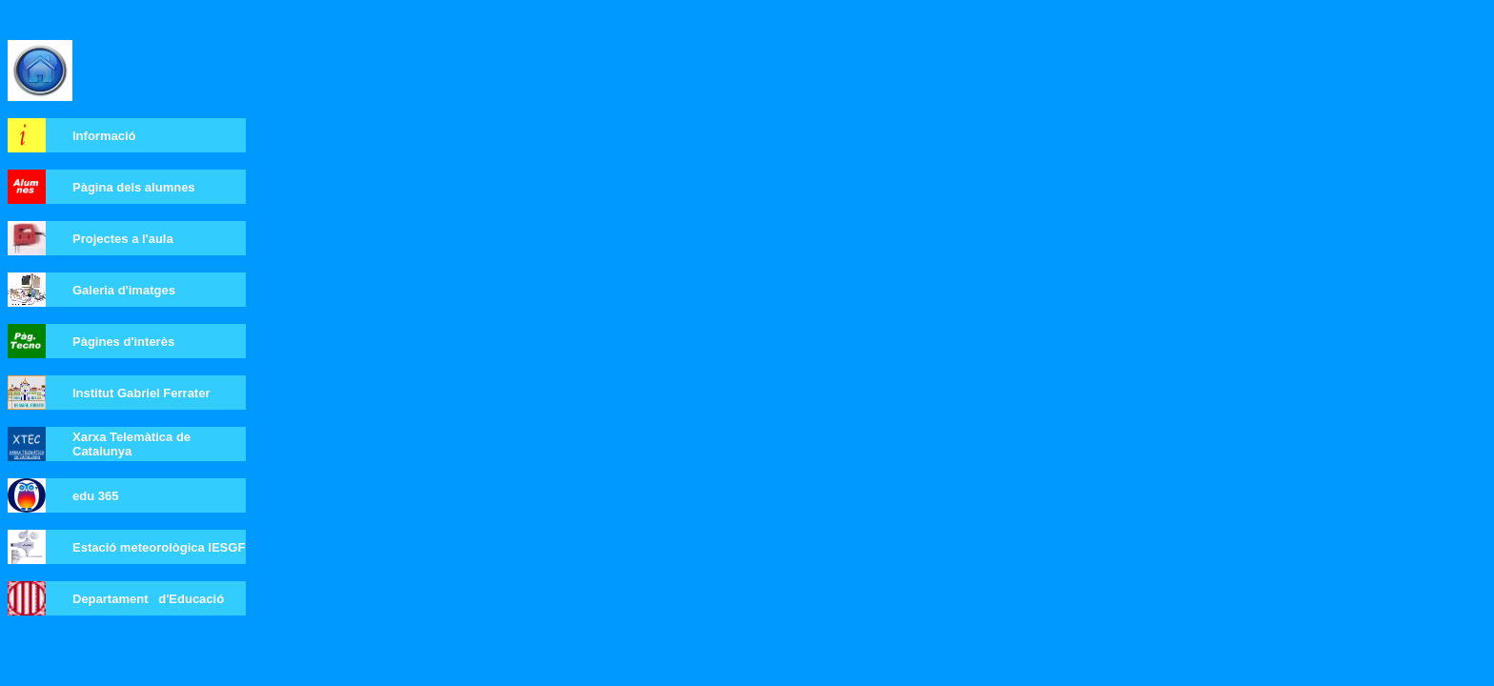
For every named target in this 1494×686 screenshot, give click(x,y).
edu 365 (95, 496)
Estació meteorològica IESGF (158, 547)
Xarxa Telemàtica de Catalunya (131, 444)
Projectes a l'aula (122, 239)
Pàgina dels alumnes (133, 187)
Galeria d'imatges (123, 290)
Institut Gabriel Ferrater (141, 393)
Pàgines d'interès (123, 341)
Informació (103, 136)
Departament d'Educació (148, 599)
